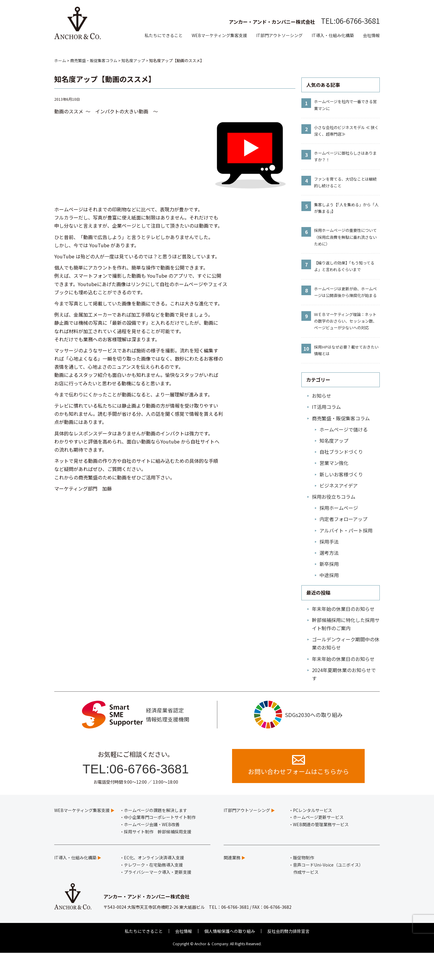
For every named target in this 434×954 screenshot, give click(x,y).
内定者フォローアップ (343, 519)
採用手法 (329, 541)
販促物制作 (303, 858)
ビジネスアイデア (338, 485)
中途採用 (329, 575)
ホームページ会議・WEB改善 (152, 825)
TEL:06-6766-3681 (350, 20)
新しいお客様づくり (341, 474)
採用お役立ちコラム (333, 496)
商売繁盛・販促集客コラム (341, 418)
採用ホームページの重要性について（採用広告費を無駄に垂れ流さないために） (345, 236)
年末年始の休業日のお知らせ (343, 608)
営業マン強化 (333, 462)
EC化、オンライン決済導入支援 (154, 858)
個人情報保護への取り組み (229, 932)
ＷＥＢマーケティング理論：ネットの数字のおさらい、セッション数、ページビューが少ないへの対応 (345, 320)
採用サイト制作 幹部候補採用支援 (157, 832)
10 (306, 348)
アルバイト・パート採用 (346, 530)
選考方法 (329, 552)
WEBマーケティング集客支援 (219, 35)
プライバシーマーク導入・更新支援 (157, 873)
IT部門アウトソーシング (279, 35)
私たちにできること (164, 35)
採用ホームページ (338, 507)
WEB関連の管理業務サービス (321, 825)
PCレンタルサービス (312, 811)
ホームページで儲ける (343, 429)
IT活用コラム (326, 406)
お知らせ (321, 395)
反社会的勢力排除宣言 (288, 932)
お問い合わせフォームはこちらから (298, 766)
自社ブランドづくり (341, 451)
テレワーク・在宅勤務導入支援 (153, 866)
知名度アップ (333, 440)
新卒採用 (329, 563)
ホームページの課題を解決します (155, 811)
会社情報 (371, 35)
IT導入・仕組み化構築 (333, 35)
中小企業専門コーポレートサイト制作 (160, 818)
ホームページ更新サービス (318, 818)
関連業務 (232, 858)
